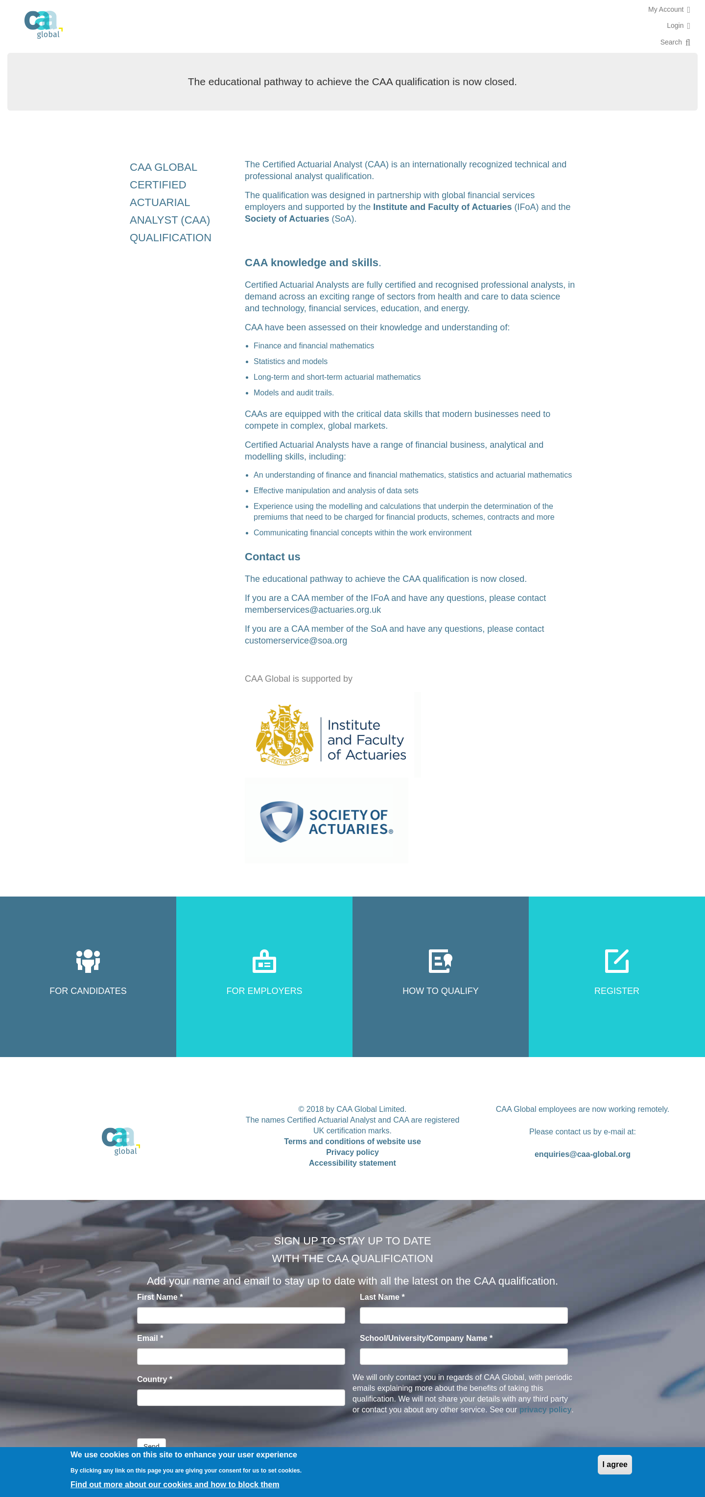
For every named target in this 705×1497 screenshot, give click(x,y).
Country (154, 1379)
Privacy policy (352, 1152)
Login (675, 25)
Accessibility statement (352, 1163)
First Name (160, 1297)
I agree (615, 1464)
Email (150, 1338)
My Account (665, 9)
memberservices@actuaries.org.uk (313, 610)
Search (671, 42)
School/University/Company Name (426, 1338)
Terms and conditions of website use (352, 1141)
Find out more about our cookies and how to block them (175, 1484)
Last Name (382, 1297)
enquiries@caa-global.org (583, 1154)
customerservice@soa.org (296, 640)
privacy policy (545, 1409)
